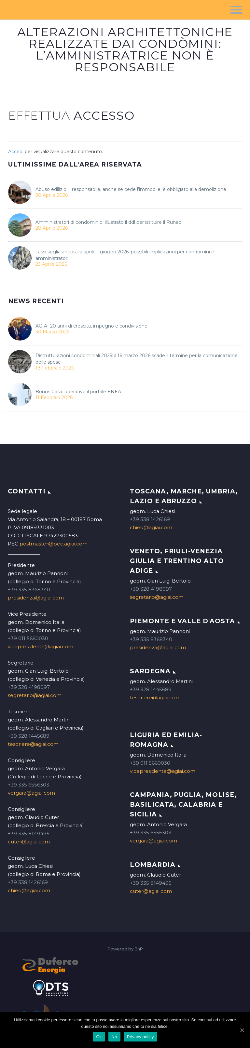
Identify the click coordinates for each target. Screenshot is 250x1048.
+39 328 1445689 (28, 736)
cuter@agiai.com (29, 842)
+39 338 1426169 (28, 882)
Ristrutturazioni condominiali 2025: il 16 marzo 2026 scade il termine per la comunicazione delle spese (136, 359)
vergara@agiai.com (31, 793)
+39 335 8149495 (28, 833)
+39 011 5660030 (28, 638)
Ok (99, 1036)
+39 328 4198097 (29, 687)
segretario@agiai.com (35, 695)
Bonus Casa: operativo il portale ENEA (78, 392)
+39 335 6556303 (28, 785)
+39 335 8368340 (29, 589)
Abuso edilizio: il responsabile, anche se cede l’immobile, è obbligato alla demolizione (130, 189)
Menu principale (236, 10)
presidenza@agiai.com (36, 598)
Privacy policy (140, 1036)
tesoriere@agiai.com (33, 744)
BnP (138, 949)
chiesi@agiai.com (29, 890)
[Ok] (242, 1030)
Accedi (15, 152)
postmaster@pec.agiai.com (54, 544)
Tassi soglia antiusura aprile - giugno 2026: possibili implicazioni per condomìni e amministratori (124, 255)
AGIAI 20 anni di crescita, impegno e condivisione (91, 326)
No (114, 1036)
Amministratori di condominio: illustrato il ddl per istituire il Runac (108, 222)
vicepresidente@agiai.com (40, 646)
